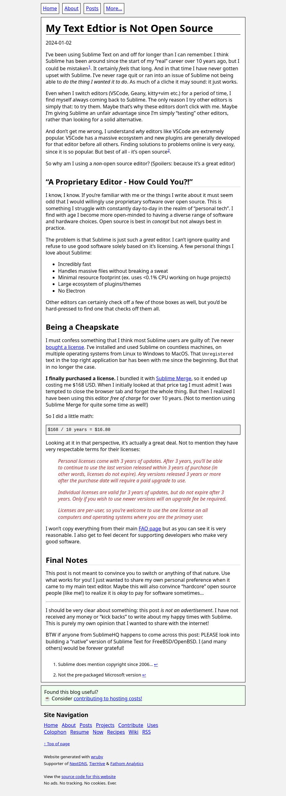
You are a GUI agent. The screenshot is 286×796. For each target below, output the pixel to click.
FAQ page (150, 528)
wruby (97, 756)
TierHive (97, 763)
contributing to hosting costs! (108, 698)
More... (114, 8)
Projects (105, 725)
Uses (152, 725)
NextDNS (78, 763)
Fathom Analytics (126, 763)
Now (98, 731)
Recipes (116, 731)
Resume (79, 731)
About (71, 8)
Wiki (134, 731)
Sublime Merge (173, 378)
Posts (92, 8)
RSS (146, 731)
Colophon (55, 731)
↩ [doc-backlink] (156, 664)
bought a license (65, 347)
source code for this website (88, 776)
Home (50, 8)
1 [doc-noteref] (89, 67)
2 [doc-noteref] (168, 150)
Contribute (130, 725)
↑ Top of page (57, 743)
